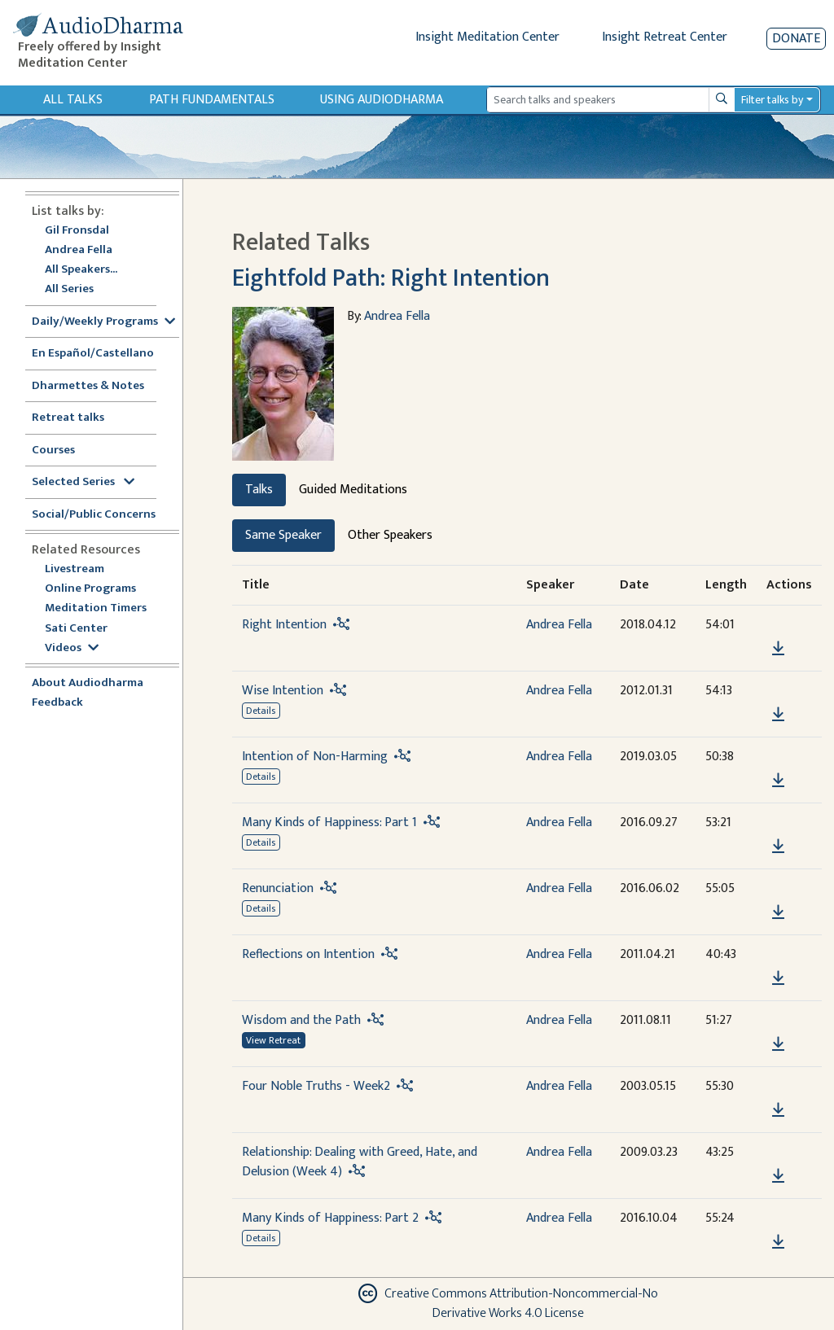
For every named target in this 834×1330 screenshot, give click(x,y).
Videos (72, 648)
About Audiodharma (87, 683)
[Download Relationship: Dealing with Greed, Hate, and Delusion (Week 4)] (778, 1176)
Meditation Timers (96, 608)
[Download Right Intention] (778, 649)
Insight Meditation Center (487, 37)
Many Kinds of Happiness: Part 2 (330, 1218)
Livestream (74, 569)
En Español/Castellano (93, 353)
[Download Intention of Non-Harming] (778, 780)
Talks (259, 490)
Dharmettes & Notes (88, 386)
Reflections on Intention (308, 954)
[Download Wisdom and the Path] (778, 1044)
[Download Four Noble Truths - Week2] (778, 1110)
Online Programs (90, 589)
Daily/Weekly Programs (103, 322)
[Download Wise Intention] (778, 714)
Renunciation (278, 888)
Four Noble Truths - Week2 (316, 1086)
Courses (53, 450)
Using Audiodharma (381, 100)
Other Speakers (390, 535)
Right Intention (284, 625)
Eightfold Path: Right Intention (391, 278)
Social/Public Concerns (94, 514)
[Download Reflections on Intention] (778, 978)
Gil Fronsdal (77, 230)
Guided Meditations (353, 490)
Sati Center (76, 628)
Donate (796, 39)
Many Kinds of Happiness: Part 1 (329, 822)
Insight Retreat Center (664, 37)
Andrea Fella (78, 250)
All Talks (73, 100)
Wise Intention (282, 691)
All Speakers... (81, 269)
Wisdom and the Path (301, 1020)
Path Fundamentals (211, 100)
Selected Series (83, 482)
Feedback (57, 702)
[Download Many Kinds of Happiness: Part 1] (778, 846)
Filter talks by (772, 99)
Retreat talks (68, 418)
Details (260, 710)
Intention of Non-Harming (315, 757)
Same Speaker (283, 535)
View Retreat (273, 1040)
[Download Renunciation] (778, 912)
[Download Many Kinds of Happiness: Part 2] (778, 1242)
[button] (777, 626)
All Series (69, 289)
